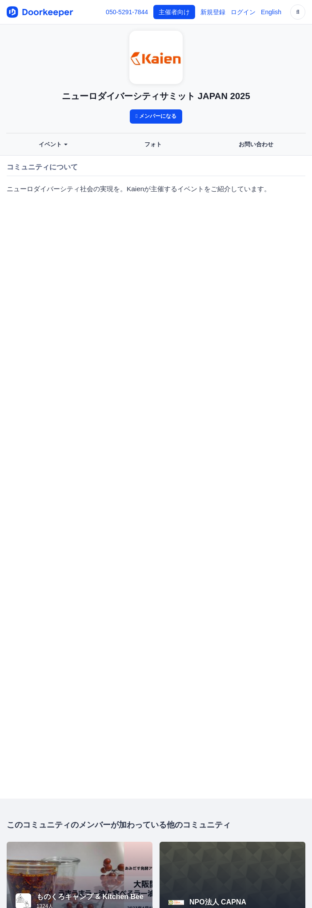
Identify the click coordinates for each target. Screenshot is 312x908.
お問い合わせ (256, 144)
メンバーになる (156, 116)
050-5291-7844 (127, 12)
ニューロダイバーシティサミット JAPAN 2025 (156, 96)
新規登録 (212, 12)
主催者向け (174, 12)
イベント (53, 144)
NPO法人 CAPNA (217, 902)
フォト (153, 144)
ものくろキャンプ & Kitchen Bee (90, 896)
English (271, 12)
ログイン (243, 12)
